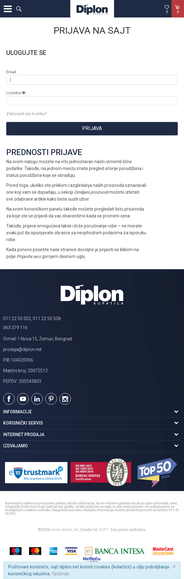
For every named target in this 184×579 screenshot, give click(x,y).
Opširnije (60, 574)
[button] (18, 8)
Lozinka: (16, 92)
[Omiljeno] (167, 9)
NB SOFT (100, 529)
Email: (11, 72)
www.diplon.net (64, 529)
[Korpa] (178, 15)
